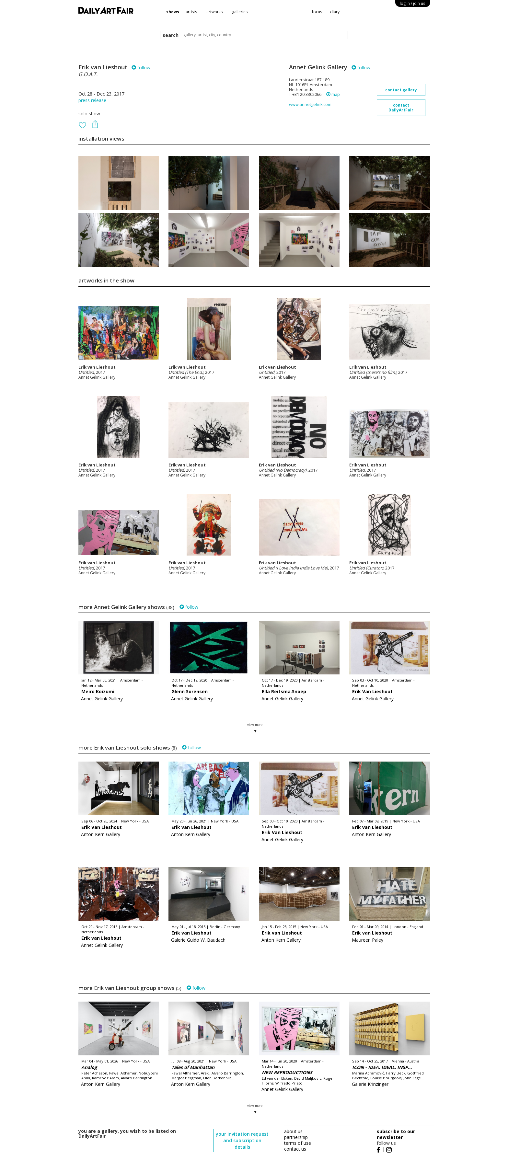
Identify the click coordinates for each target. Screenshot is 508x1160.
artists (191, 12)
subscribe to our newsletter (396, 1134)
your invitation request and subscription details (242, 1140)
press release (92, 100)
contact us (295, 1149)
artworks (214, 12)
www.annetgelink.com (310, 104)
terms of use (297, 1143)
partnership (296, 1137)
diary (335, 12)
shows (172, 12)
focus (317, 12)
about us (293, 1131)
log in (412, 3)
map (333, 94)
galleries (240, 12)
